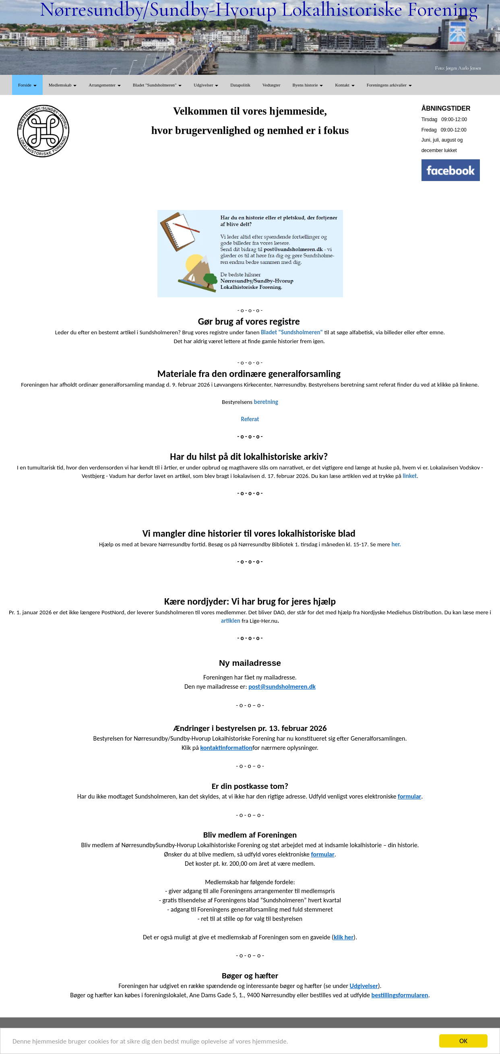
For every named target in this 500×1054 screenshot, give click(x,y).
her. (396, 544)
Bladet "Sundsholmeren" (157, 84)
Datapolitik (240, 84)
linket (410, 476)
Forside (27, 84)
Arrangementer (104, 84)
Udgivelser (206, 84)
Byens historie (307, 84)
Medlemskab (63, 84)
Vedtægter (271, 84)
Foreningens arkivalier (389, 84)
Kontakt (344, 84)
